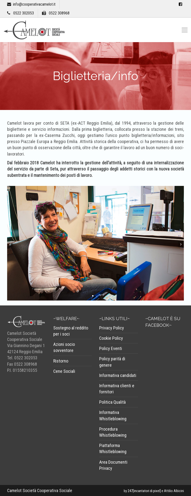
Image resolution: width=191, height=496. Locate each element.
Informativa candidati (117, 375)
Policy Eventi (110, 348)
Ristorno (60, 360)
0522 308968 (59, 13)
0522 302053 (23, 13)
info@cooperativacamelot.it (34, 4)
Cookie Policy (111, 338)
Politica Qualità (112, 402)
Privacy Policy (111, 327)
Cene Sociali (64, 371)
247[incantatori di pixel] (144, 491)
